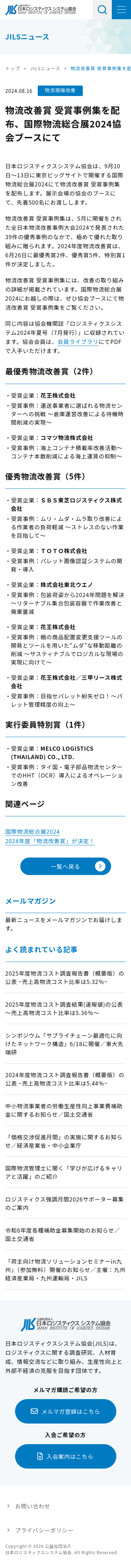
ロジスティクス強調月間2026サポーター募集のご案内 (64, 1203)
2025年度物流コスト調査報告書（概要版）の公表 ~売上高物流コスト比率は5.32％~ (64, 977)
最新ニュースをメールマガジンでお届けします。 (63, 924)
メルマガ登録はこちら (71, 1411)
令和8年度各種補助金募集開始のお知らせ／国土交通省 (62, 1234)
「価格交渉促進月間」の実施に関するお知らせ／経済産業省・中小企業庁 (64, 1141)
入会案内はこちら (69, 1456)
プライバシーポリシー (44, 1530)
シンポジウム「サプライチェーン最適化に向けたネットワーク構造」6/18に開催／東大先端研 (64, 1043)
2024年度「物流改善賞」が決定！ (50, 841)
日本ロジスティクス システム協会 (40, 9)
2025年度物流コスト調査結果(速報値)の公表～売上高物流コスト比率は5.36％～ (64, 1008)
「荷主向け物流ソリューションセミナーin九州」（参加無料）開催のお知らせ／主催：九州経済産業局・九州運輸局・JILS (65, 1269)
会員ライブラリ (78, 341)
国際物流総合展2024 (32, 831)
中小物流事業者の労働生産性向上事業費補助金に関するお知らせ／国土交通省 (64, 1110)
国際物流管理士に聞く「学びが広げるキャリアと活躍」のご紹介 (64, 1172)
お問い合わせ (32, 1506)
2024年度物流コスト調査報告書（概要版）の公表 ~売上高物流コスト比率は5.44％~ (64, 1079)
